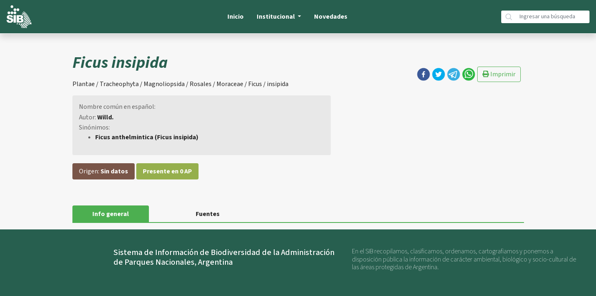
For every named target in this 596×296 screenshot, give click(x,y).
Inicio (235, 16)
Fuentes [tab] (208, 214)
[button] (423, 74)
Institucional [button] (276, 16)
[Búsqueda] (552, 17)
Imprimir (498, 74)
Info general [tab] (110, 214)
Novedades (330, 16)
